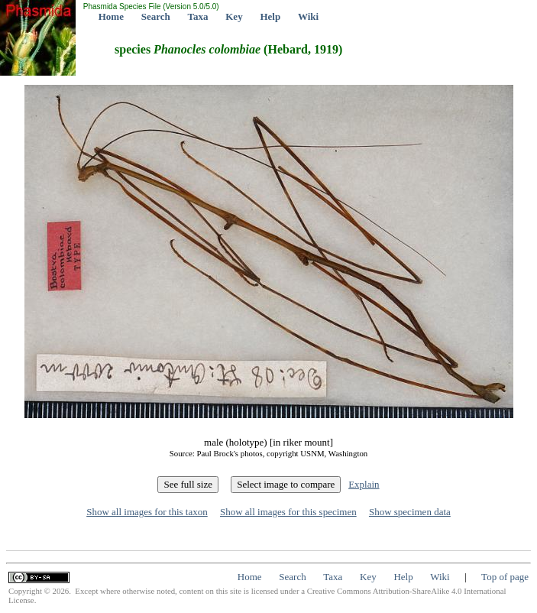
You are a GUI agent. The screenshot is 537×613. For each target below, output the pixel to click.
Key (233, 16)
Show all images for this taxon (147, 511)
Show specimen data (410, 511)
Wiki (308, 16)
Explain (363, 484)
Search (155, 16)
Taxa (198, 16)
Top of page (505, 576)
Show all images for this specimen (288, 511)
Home (111, 16)
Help (270, 16)
